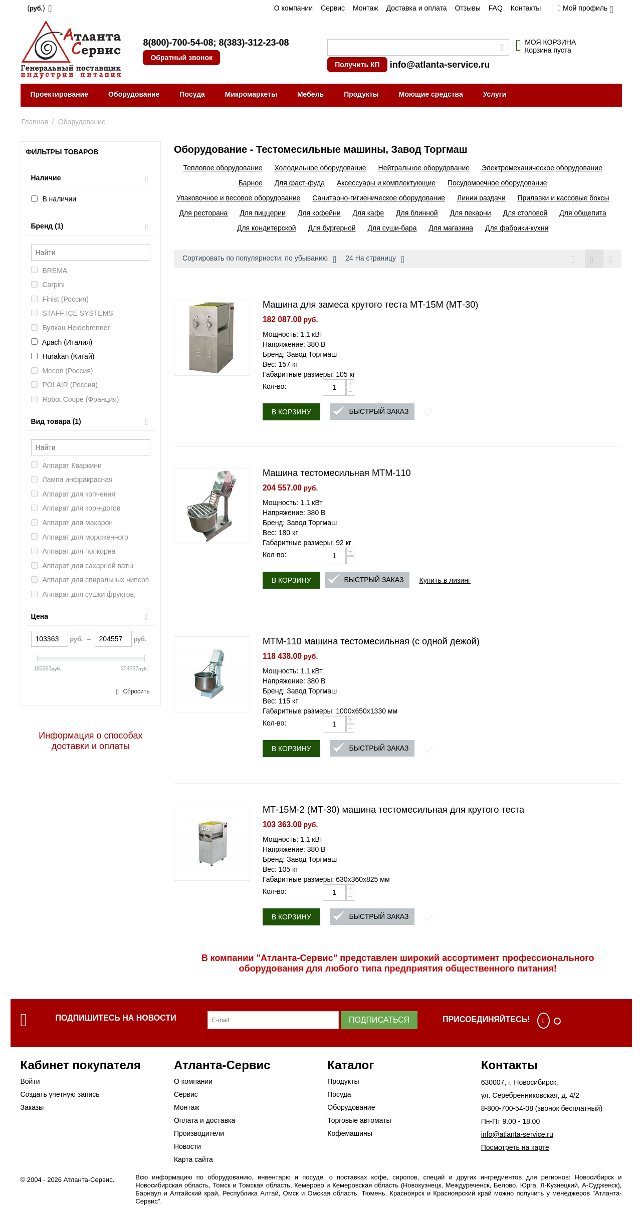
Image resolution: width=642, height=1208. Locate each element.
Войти (30, 1081)
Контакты (526, 8)
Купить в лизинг (445, 580)
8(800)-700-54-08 (178, 43)
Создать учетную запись (60, 1094)
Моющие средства (431, 94)
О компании (293, 8)
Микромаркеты (251, 94)
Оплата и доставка (204, 1120)
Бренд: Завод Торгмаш (300, 354)
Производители (199, 1133)
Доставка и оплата (416, 8)
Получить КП (357, 65)
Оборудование (133, 94)
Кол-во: (274, 386)
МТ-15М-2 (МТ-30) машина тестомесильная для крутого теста (393, 810)
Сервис (333, 8)
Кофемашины (349, 1133)
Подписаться (379, 1020)
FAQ (496, 8)
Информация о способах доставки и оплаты (90, 741)
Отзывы (468, 8)
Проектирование (60, 94)
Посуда (191, 94)
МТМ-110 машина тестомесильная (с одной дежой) (371, 641)
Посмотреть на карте (515, 1147)
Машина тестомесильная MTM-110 (337, 473)
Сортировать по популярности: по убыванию (259, 259)
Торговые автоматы (359, 1120)
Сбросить (136, 691)
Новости (187, 1146)
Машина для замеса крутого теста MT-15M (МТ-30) (371, 305)
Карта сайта (193, 1159)
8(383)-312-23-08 (254, 43)
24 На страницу (374, 259)
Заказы (32, 1107)
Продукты (361, 94)
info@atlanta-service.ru (440, 65)
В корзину (291, 412)
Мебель (310, 94)
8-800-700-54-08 (507, 1108)
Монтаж (365, 8)
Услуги (495, 94)
